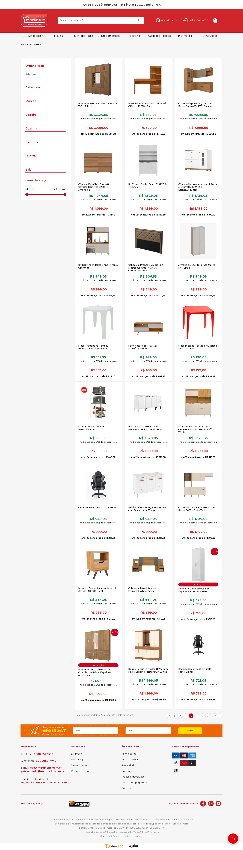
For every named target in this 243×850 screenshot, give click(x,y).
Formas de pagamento (135, 782)
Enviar (190, 730)
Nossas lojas (78, 759)
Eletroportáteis (83, 35)
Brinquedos (209, 35)
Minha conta (129, 753)
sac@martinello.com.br (46, 767)
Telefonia (134, 35)
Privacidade (128, 765)
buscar (140, 21)
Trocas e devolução (133, 776)
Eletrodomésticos (109, 35)
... (210, 715)
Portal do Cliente (81, 771)
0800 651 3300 (43, 754)
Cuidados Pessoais (159, 35)
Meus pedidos (130, 759)
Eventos (126, 788)
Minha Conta (200, 20)
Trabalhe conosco (81, 765)
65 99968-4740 (46, 761)
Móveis (58, 35)
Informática (184, 35)
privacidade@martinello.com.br (42, 771)
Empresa (76, 753)
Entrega (126, 771)
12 (214, 715)
